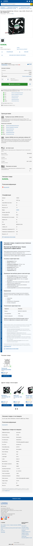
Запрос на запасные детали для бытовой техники (11, 527)
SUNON (18, 47)
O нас (2, 529)
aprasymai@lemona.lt (7, 346)
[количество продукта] (5, 79)
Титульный (2, 7)
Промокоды (24, 536)
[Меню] (1, 1)
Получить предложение (26, 76)
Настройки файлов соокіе (27, 537)
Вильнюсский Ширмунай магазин (17, 92)
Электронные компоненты (12, 7)
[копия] (12, 13)
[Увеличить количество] (2, 79)
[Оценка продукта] (29, 400)
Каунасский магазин (15, 96)
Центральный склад (15, 100)
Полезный (3, 532)
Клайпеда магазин (15, 97)
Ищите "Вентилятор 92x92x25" (22, 49)
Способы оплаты (25, 527)
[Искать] (31, 4)
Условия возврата (25, 534)
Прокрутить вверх (16, 498)
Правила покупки (25, 533)
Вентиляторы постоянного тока (25, 8)
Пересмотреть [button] (6, 405)
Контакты (3, 530)
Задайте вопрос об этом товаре (8, 237)
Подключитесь (4, 64)
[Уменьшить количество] (8, 79)
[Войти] (27, 1)
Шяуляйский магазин (15, 99)
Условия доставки (25, 528)
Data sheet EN (6, 187)
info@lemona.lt (6, 490)
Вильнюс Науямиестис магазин (17, 94)
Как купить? (24, 525)
